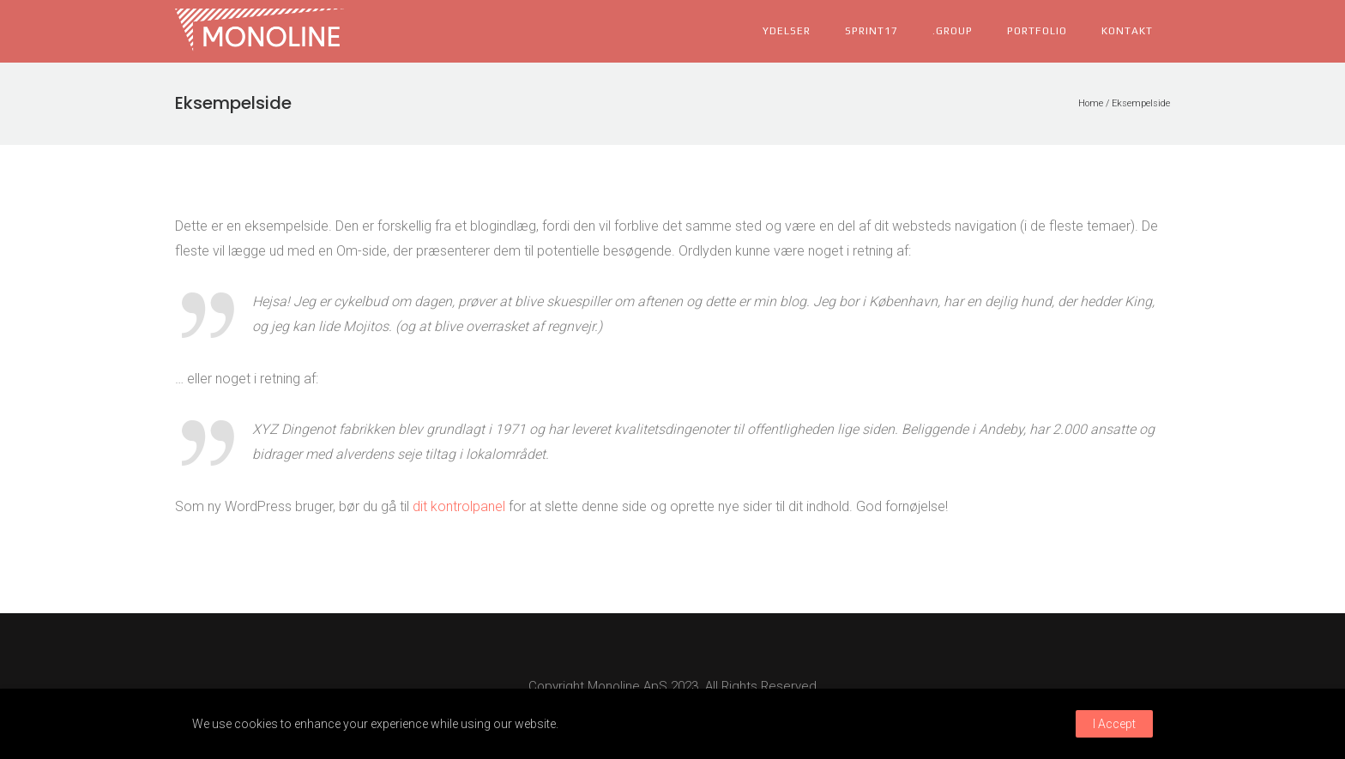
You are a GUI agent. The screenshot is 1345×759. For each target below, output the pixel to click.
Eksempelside (1141, 103)
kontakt (1127, 31)
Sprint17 (871, 31)
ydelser (787, 31)
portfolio (1037, 31)
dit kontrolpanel (459, 506)
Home (1090, 103)
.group (952, 31)
